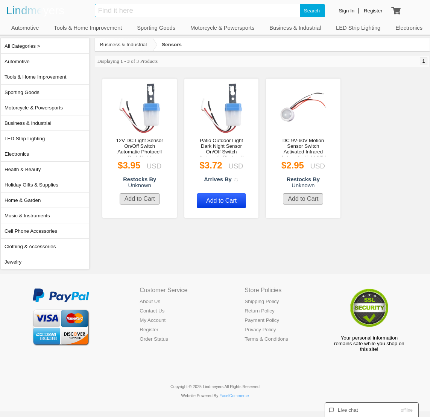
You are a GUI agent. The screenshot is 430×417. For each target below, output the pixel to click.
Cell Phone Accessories (31, 231)
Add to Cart (140, 199)
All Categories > (22, 46)
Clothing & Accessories (30, 246)
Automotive (17, 61)
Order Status (154, 339)
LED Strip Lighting (25, 138)
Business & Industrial (28, 123)
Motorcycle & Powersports (34, 108)
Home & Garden (23, 200)
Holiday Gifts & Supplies (31, 185)
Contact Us (152, 311)
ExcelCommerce (234, 395)
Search (312, 11)
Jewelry (13, 262)
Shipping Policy (262, 301)
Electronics (17, 154)
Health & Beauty (23, 169)
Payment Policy (262, 320)
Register (149, 329)
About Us (150, 301)
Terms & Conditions (266, 339)
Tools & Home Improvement (35, 77)
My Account (153, 320)
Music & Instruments (27, 215)
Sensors (172, 44)
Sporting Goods (22, 92)
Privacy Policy (260, 329)
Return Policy (259, 311)
